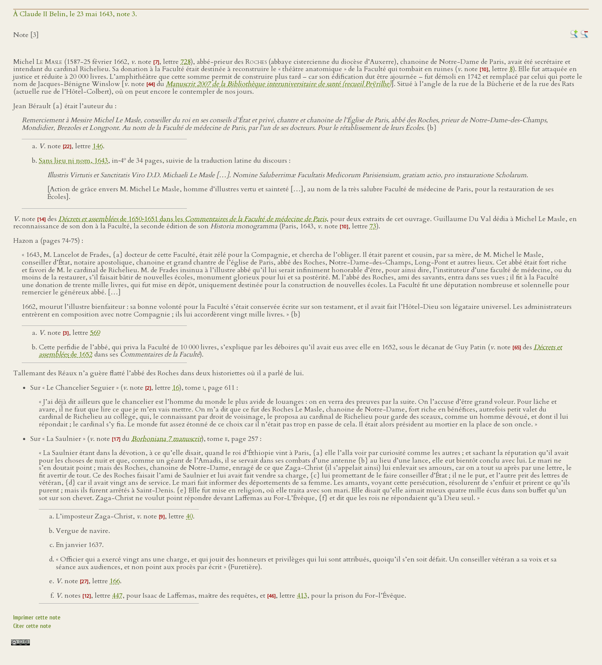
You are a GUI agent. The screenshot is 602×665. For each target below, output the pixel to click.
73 (372, 226)
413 (302, 595)
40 (189, 516)
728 (185, 61)
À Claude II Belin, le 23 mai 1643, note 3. (75, 14)
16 (175, 387)
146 (98, 146)
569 (95, 332)
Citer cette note (32, 626)
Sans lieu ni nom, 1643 (73, 160)
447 (117, 595)
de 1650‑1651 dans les (192, 219)
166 (115, 581)
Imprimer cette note (37, 617)
